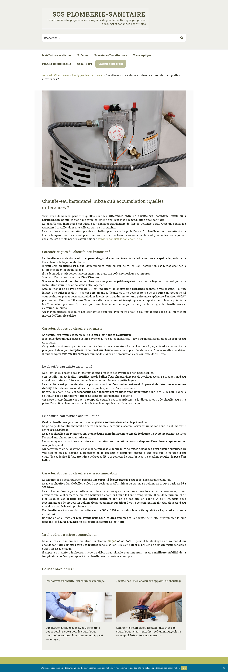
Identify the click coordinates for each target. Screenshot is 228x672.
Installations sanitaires (56, 55)
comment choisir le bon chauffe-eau (120, 239)
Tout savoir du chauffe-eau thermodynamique (75, 581)
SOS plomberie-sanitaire (99, 14)
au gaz (111, 541)
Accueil (47, 75)
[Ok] (224, 668)
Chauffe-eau (84, 63)
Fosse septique (142, 55)
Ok (184, 668)
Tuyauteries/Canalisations (110, 55)
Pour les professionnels (56, 63)
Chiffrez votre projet (110, 63)
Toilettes (82, 55)
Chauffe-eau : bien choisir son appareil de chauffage (148, 581)
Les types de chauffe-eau (88, 75)
